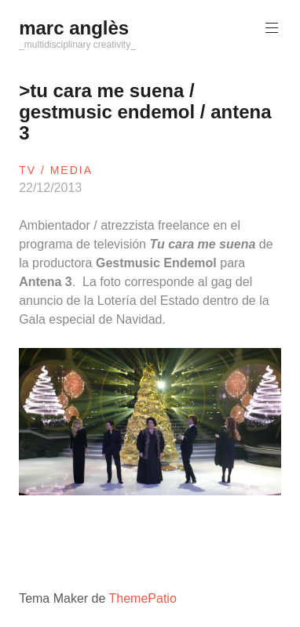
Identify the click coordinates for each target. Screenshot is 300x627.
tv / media (56, 170)
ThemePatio (143, 598)
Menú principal (270, 27)
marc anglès (74, 27)
